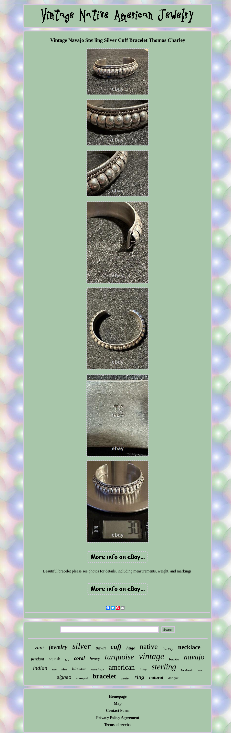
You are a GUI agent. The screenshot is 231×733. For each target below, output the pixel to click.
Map (118, 703)
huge (130, 648)
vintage (151, 656)
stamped (82, 678)
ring (139, 677)
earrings (97, 669)
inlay (143, 669)
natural (156, 677)
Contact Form (117, 710)
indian (40, 668)
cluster (125, 678)
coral (79, 658)
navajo (194, 657)
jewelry (58, 646)
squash (54, 659)
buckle (174, 659)
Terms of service (117, 725)
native (149, 646)
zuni (39, 647)
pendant (37, 659)
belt (67, 659)
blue (64, 669)
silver (81, 645)
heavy (95, 658)
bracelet (104, 676)
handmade (187, 669)
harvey (168, 648)
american (122, 667)
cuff (116, 646)
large (200, 670)
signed (64, 677)
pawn (101, 647)
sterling (164, 666)
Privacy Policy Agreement (117, 717)
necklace (189, 647)
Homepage (118, 696)
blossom (79, 668)
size (54, 669)
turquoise (119, 656)
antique (173, 678)
